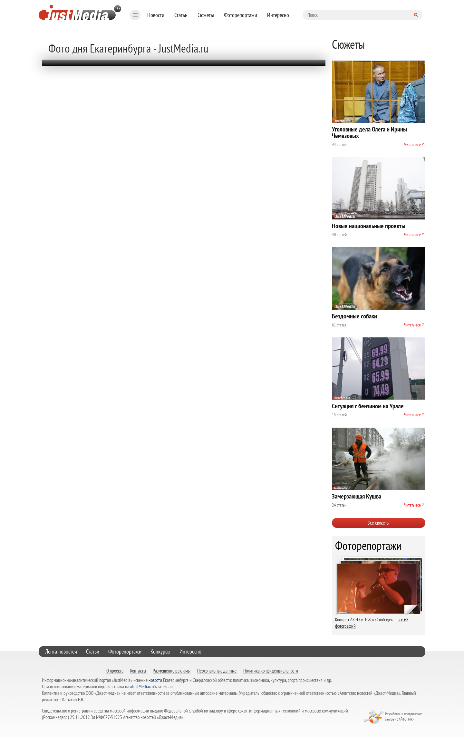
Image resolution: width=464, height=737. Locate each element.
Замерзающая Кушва (356, 496)
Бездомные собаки (354, 316)
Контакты (138, 671)
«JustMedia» (140, 687)
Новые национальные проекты (368, 226)
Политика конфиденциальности (270, 671)
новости (155, 680)
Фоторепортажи (240, 15)
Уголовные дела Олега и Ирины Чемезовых (369, 132)
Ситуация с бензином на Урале (368, 406)
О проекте (114, 671)
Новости (155, 15)
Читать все (412, 144)
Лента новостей (61, 651)
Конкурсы (160, 651)
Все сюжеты (378, 522)
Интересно (278, 15)
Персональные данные (217, 671)
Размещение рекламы (171, 671)
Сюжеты (206, 15)
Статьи (181, 15)
